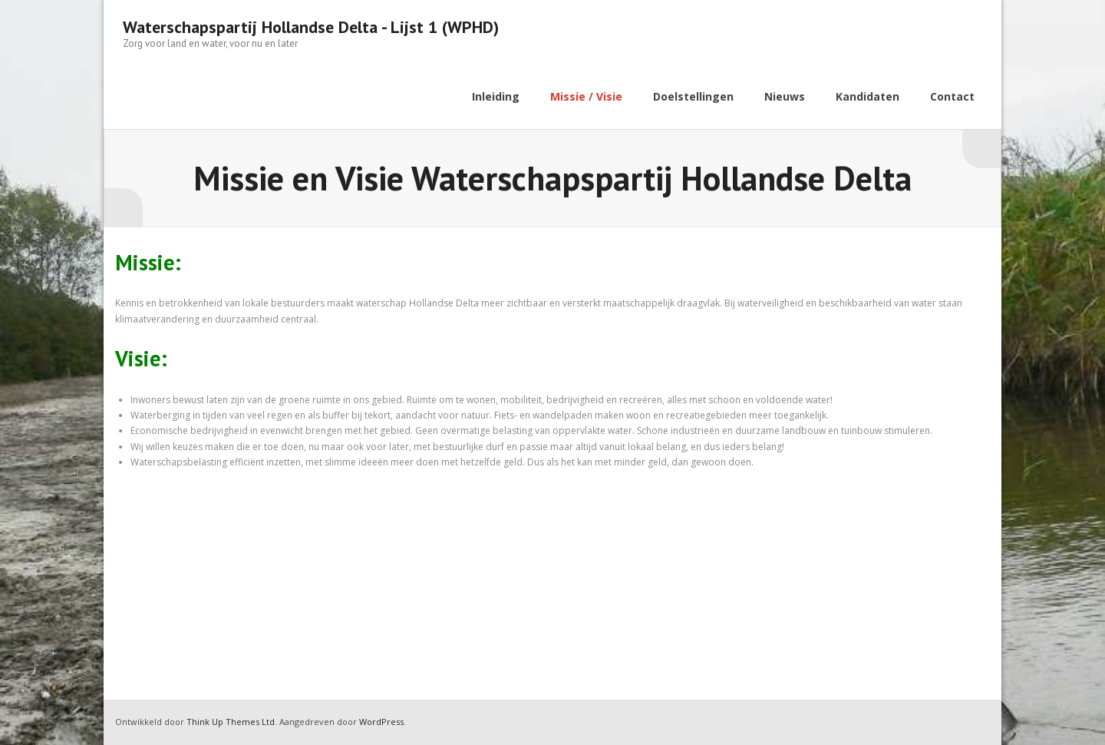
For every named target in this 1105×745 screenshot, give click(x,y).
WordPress (381, 721)
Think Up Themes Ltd (230, 721)
